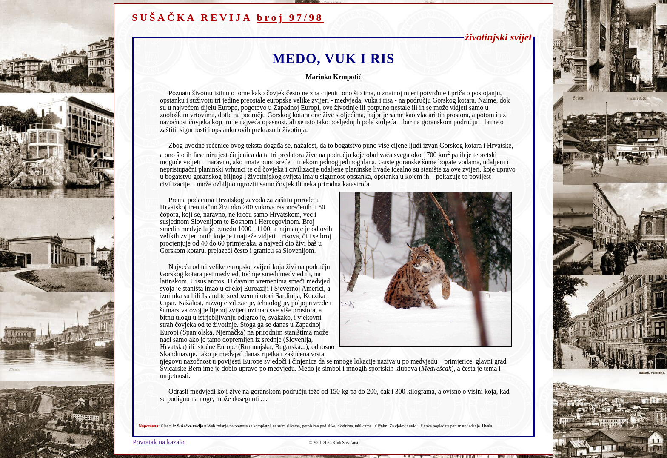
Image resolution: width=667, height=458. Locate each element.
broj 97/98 (290, 17)
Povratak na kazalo (159, 442)
